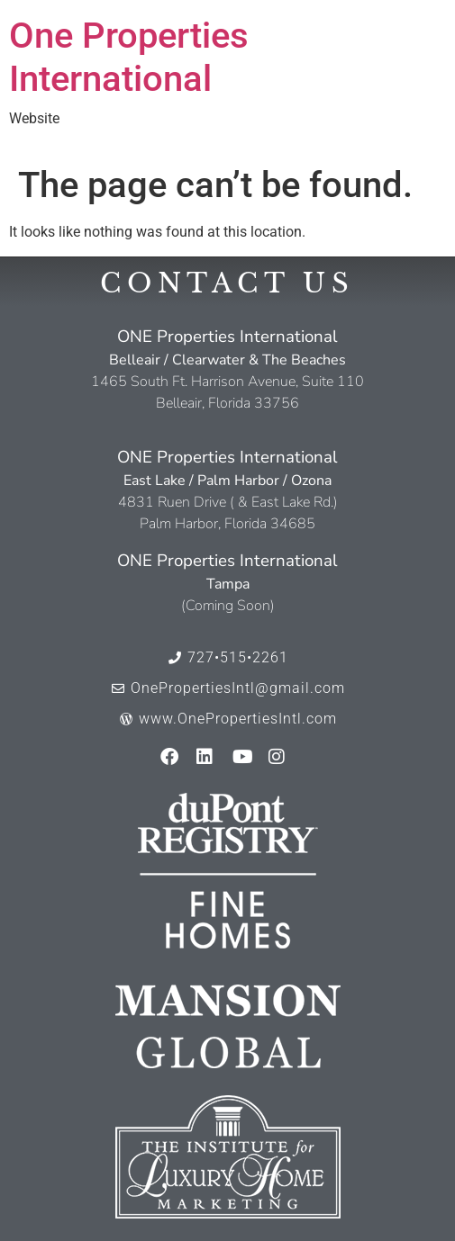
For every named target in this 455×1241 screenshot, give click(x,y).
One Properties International (129, 57)
